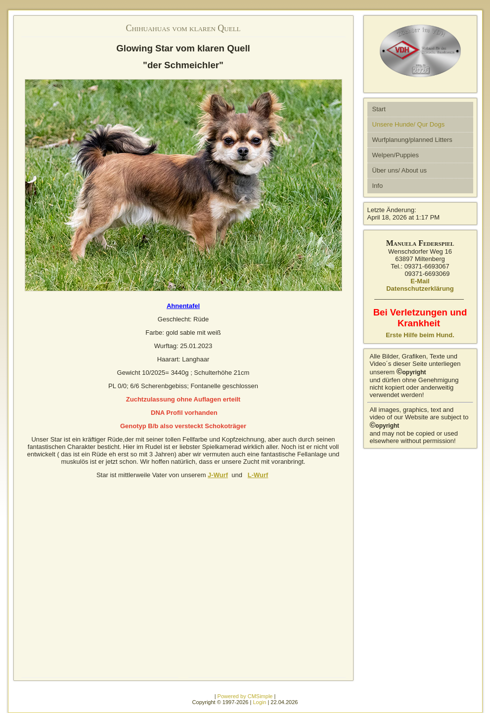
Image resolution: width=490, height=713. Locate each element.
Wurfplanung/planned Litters (412, 139)
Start (379, 109)
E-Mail (419, 281)
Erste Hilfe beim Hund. (420, 335)
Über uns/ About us (399, 170)
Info (377, 185)
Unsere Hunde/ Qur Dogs (408, 124)
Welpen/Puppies (395, 155)
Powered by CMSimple (245, 696)
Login (259, 702)
